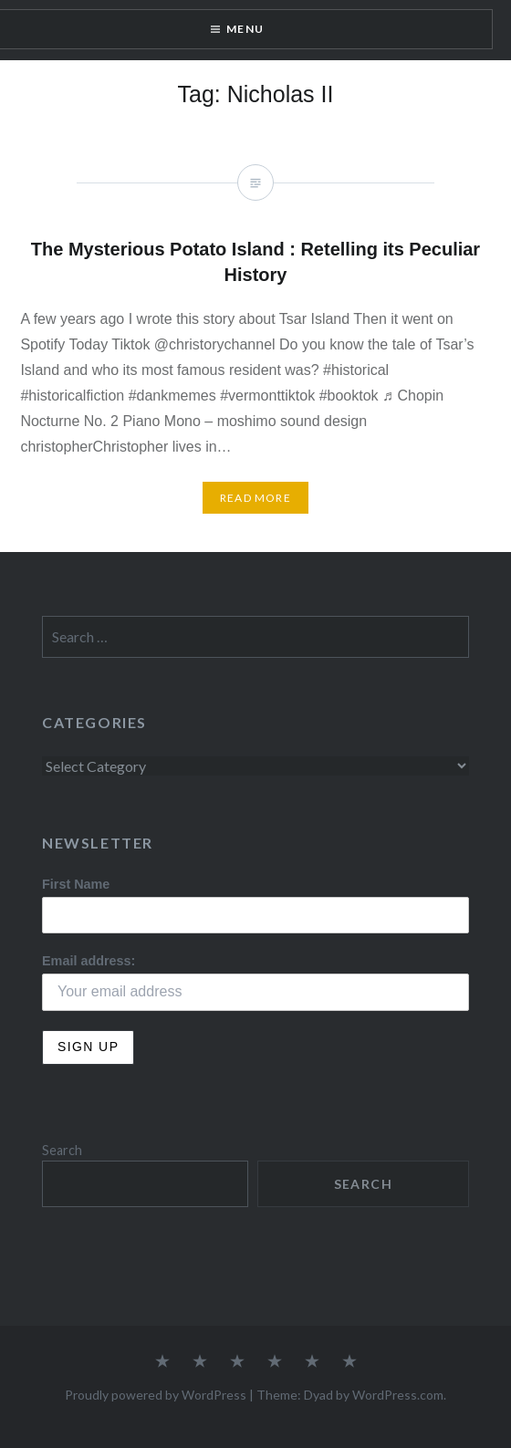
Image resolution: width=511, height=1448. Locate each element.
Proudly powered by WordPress (155, 1394)
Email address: (88, 960)
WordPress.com (397, 1394)
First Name (76, 884)
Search (62, 1150)
